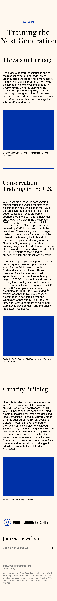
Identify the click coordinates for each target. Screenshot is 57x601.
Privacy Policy (9, 568)
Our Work (28, 22)
